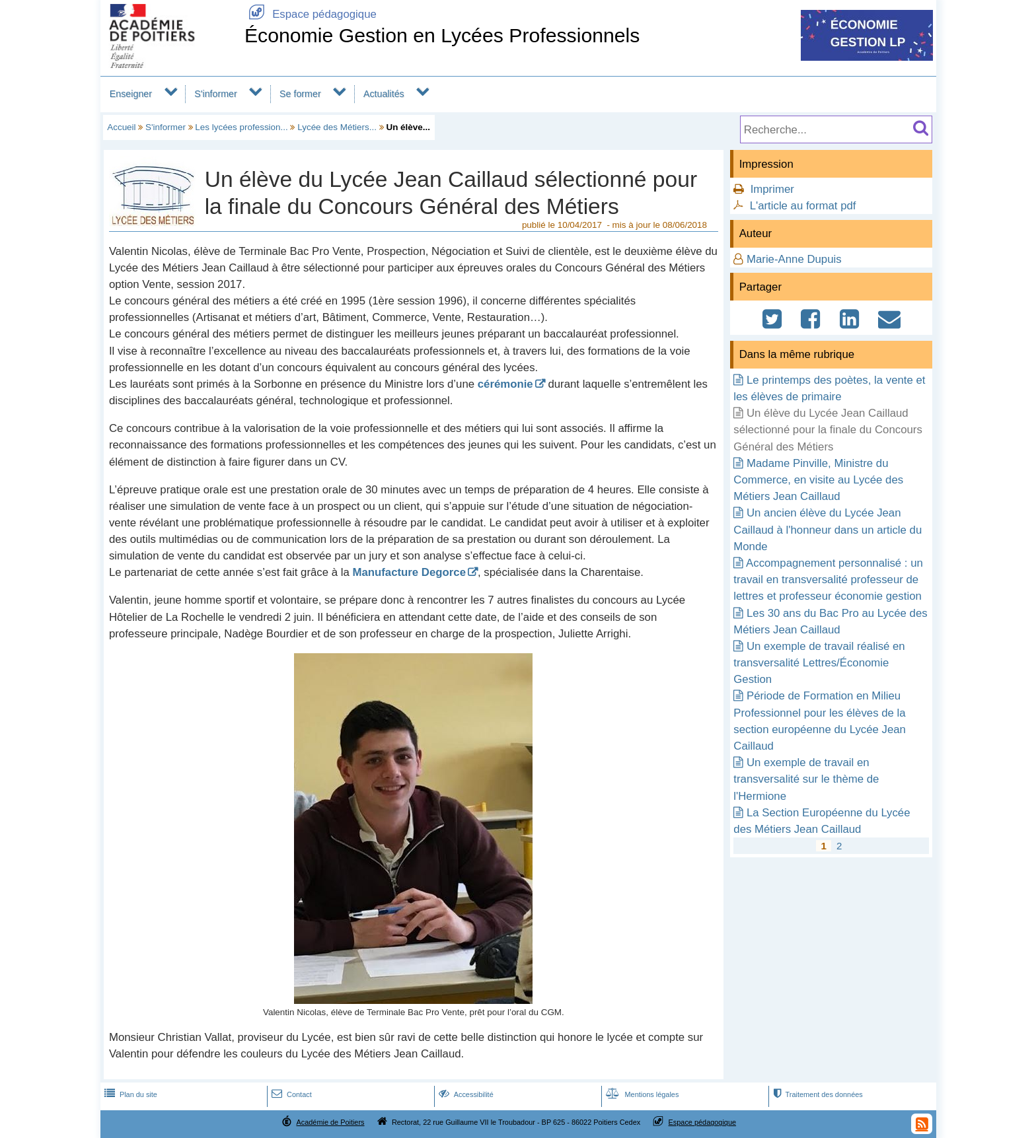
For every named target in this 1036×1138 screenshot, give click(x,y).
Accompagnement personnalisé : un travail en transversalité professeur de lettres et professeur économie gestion (827, 579)
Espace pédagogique (310, 14)
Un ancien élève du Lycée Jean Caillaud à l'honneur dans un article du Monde (827, 529)
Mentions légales (641, 1094)
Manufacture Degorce (409, 572)
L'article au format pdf (803, 205)
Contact (290, 1094)
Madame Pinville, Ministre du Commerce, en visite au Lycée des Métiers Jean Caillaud (818, 480)
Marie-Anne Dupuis (794, 259)
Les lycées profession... (241, 127)
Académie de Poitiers (330, 1122)
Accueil (121, 127)
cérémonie (505, 384)
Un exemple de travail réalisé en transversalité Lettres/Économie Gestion (819, 663)
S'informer (215, 94)
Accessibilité (465, 1094)
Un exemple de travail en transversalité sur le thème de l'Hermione (806, 779)
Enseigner (131, 94)
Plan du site (129, 1094)
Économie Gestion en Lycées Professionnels (442, 35)
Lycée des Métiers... (337, 127)
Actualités (383, 94)
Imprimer (772, 189)
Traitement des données (816, 1094)
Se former (300, 94)
